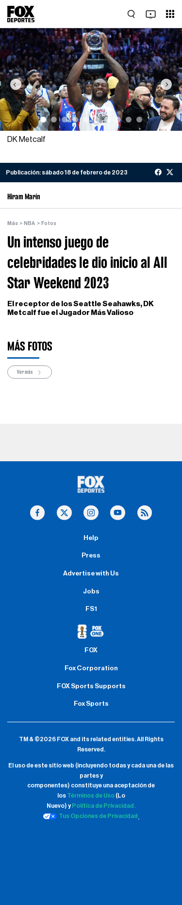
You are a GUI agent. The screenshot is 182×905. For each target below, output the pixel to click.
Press (91, 555)
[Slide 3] (64, 119)
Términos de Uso (91, 796)
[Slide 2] (54, 119)
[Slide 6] (96, 119)
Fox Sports (91, 703)
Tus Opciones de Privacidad (90, 816)
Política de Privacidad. (103, 806)
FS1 (91, 609)
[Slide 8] (118, 119)
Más (12, 223)
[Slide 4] (75, 119)
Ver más (29, 372)
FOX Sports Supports (91, 686)
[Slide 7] (107, 119)
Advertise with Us (91, 573)
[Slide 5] (86, 119)
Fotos (48, 223)
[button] (15, 84)
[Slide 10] (139, 119)
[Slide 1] (43, 119)
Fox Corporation (91, 668)
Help (91, 538)
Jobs (91, 591)
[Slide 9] (129, 119)
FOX (91, 650)
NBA (29, 223)
